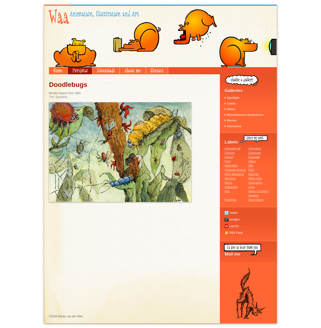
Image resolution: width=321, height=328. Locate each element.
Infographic (255, 182)
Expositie (254, 157)
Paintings (230, 199)
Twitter (233, 213)
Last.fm (234, 226)
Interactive (234, 126)
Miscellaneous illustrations (245, 115)
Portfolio (80, 70)
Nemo (228, 182)
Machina (230, 178)
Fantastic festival (235, 170)
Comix (231, 103)
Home (58, 70)
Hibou (231, 109)
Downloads (105, 70)
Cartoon (230, 153)
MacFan (253, 174)
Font (227, 161)
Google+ (234, 219)
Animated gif (233, 148)
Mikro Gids (255, 178)
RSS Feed (235, 232)
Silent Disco (255, 199)
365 (250, 165)
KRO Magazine (234, 174)
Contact (157, 70)
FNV (251, 170)
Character (254, 153)
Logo (251, 187)
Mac (227, 191)
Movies (232, 120)
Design (229, 157)
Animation (254, 148)
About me (133, 70)
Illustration (62, 96)
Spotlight (233, 97)
